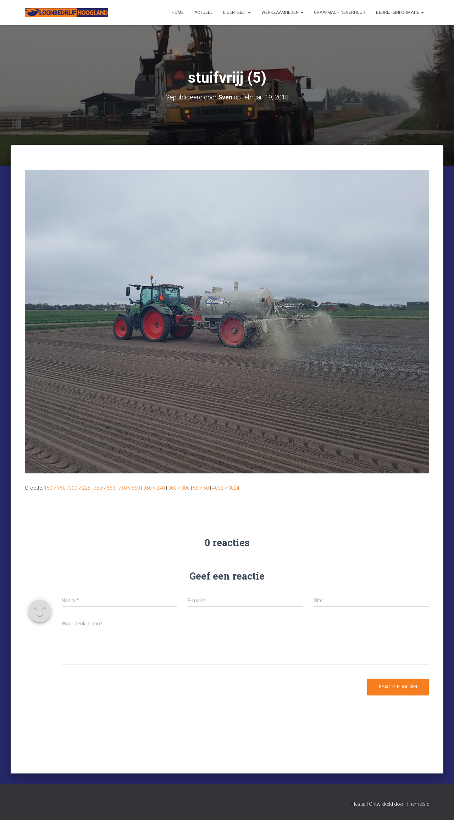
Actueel (203, 12)
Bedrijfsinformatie (400, 12)
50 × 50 (201, 488)
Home (178, 12)
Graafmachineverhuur (339, 12)
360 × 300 (179, 488)
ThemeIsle (417, 804)
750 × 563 (104, 488)
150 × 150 (55, 488)
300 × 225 (79, 488)
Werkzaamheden (282, 12)
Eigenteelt (237, 12)
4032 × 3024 (225, 488)
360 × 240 (154, 488)
